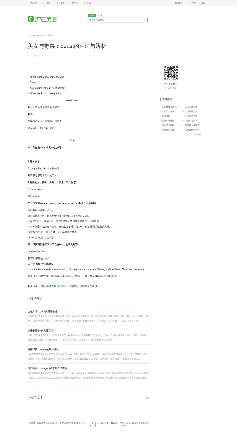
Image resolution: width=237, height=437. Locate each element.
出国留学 (62, 286)
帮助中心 (75, 3)
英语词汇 (50, 36)
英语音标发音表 (192, 129)
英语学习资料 (48, 286)
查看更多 (198, 135)
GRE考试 (74, 286)
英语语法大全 (168, 129)
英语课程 (166, 116)
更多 (147, 397)
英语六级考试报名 (170, 107)
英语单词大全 (191, 111)
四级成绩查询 (168, 125)
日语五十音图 (168, 111)
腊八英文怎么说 (88, 286)
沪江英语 (31, 36)
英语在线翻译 (168, 120)
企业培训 (87, 3)
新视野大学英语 (192, 125)
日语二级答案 (191, 107)
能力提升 (40, 36)
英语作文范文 (191, 116)
